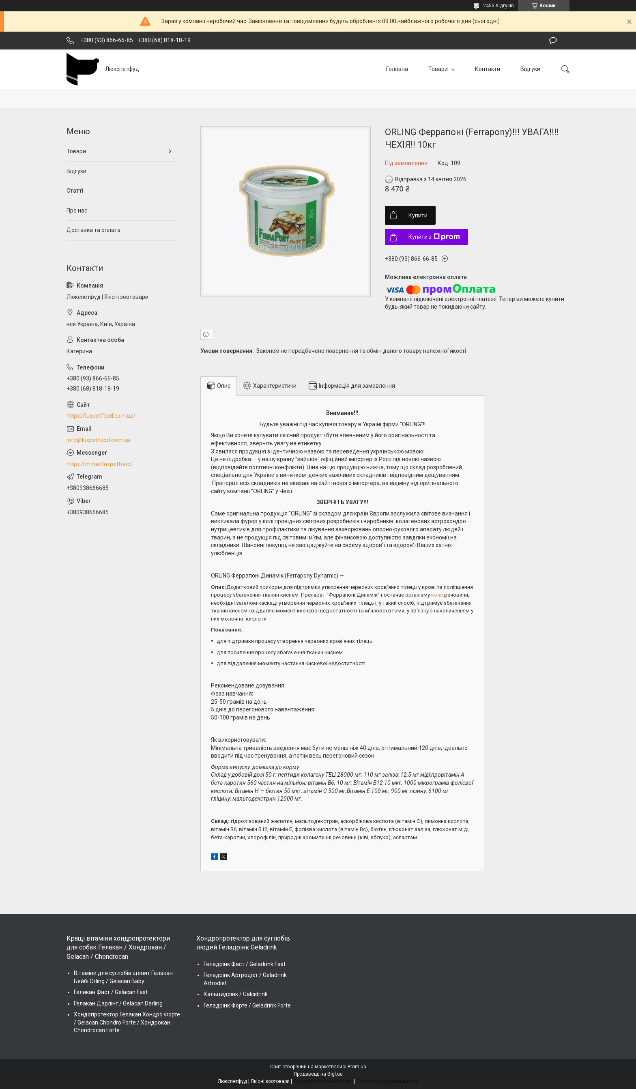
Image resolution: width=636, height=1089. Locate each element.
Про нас (77, 210)
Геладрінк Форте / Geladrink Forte (247, 1005)
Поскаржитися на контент (323, 1081)
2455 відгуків (498, 6)
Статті (75, 190)
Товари (438, 69)
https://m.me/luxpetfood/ (100, 464)
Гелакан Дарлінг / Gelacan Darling (118, 1003)
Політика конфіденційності (388, 1081)
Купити (418, 215)
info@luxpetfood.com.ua (98, 440)
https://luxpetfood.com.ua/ (101, 415)
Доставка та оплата (93, 230)
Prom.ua (357, 1067)
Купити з (434, 237)
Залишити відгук (553, 40)
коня (437, 595)
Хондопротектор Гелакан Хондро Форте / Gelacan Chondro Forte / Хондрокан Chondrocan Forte (127, 1022)
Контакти (487, 69)
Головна (397, 69)
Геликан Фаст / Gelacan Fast (111, 992)
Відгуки (530, 69)
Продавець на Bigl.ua (318, 1074)
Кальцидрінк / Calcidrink (236, 994)
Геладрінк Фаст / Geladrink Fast (245, 964)
